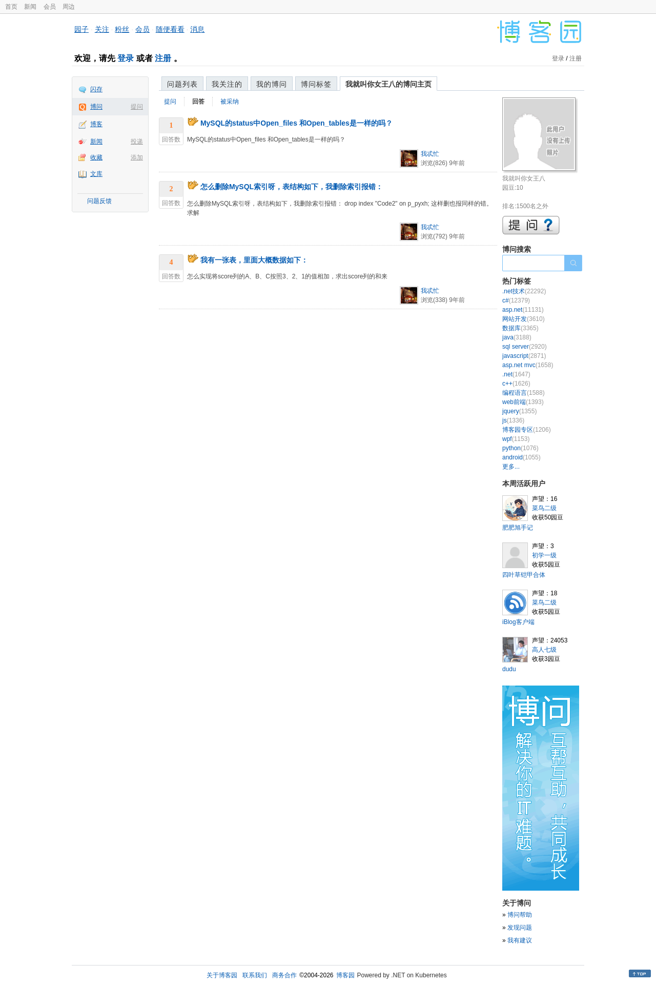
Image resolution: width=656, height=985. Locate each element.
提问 (137, 106)
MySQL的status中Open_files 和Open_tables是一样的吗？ (296, 123)
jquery (519, 411)
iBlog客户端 (518, 622)
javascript (524, 355)
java (516, 337)
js (513, 420)
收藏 (96, 157)
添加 (137, 157)
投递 (137, 141)
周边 (69, 6)
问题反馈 (99, 201)
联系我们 (254, 975)
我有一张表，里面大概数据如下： (254, 260)
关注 (102, 29)
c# (516, 300)
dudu (509, 669)
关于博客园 (222, 975)
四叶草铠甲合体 (523, 574)
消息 (197, 29)
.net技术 (524, 291)
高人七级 (544, 649)
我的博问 (271, 84)
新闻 (30, 6)
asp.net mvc (527, 365)
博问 (96, 106)
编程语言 (523, 392)
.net (516, 374)
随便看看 (170, 29)
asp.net (523, 309)
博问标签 (316, 84)
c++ (516, 383)
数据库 (520, 328)
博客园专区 (526, 429)
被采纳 (229, 101)
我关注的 (227, 84)
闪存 (96, 89)
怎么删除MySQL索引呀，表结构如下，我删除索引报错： (291, 187)
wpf (515, 439)
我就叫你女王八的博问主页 (388, 84)
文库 (96, 173)
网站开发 (523, 319)
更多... (511, 466)
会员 (50, 6)
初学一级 (544, 555)
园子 (81, 29)
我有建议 (519, 940)
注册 (163, 58)
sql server (524, 346)
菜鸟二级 (544, 508)
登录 (125, 58)
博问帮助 (519, 914)
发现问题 (519, 927)
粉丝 (122, 29)
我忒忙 (430, 153)
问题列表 (182, 84)
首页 (11, 6)
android (521, 457)
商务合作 (284, 975)
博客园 (345, 975)
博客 (96, 124)
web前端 (523, 402)
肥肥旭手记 (517, 527)
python (520, 448)
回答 (198, 101)
